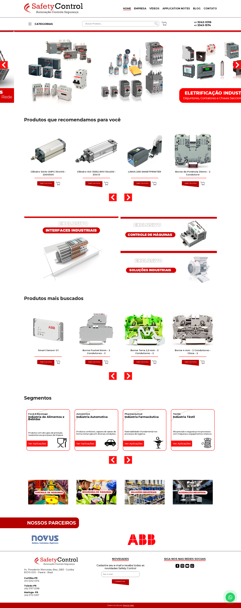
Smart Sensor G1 (48, 350)
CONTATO (210, 8)
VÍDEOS (154, 8)
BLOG (197, 8)
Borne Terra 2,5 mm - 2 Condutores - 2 (144, 352)
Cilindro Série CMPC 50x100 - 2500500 (48, 173)
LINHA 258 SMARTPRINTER (144, 171)
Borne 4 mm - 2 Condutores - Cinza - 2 (193, 352)
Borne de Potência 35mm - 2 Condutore (192, 173)
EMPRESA (140, 8)
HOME (127, 8)
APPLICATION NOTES (176, 8)
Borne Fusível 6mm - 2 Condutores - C (96, 352)
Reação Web (128, 605)
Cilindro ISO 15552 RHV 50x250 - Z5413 (96, 173)
